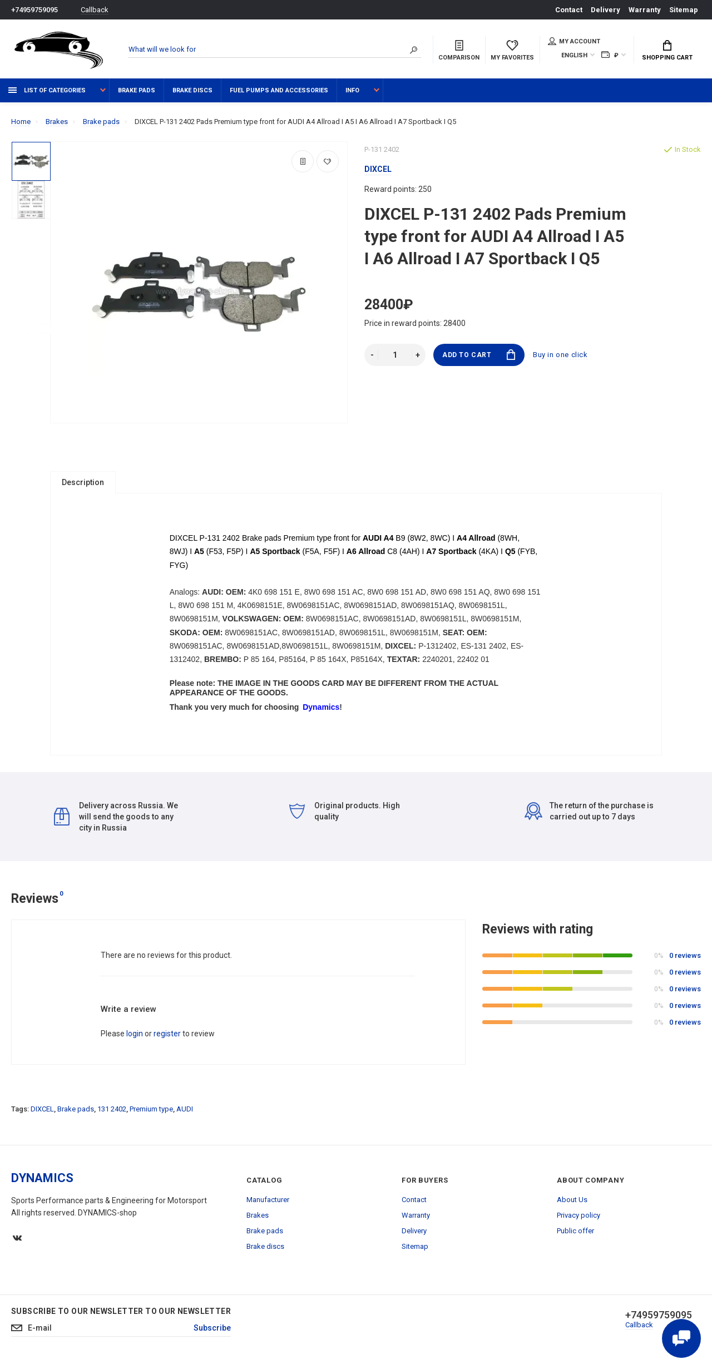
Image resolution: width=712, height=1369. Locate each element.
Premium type (151, 1113)
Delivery (605, 10)
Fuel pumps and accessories (279, 90)
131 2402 (111, 1113)
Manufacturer (267, 1204)
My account (574, 41)
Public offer (575, 1235)
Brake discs (192, 90)
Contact (568, 10)
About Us (572, 1204)
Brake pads (136, 90)
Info (352, 90)
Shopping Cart (667, 50)
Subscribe (212, 1332)
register (167, 1038)
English (574, 55)
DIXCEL (42, 1113)
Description (83, 482)
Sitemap (683, 10)
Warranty (645, 10)
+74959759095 (34, 10)
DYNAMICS (42, 1182)
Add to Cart (478, 354)
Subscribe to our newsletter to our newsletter (121, 1315)
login (134, 1038)
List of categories (47, 90)
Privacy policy (578, 1219)
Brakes (257, 1219)
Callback (94, 10)
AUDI (184, 1113)
